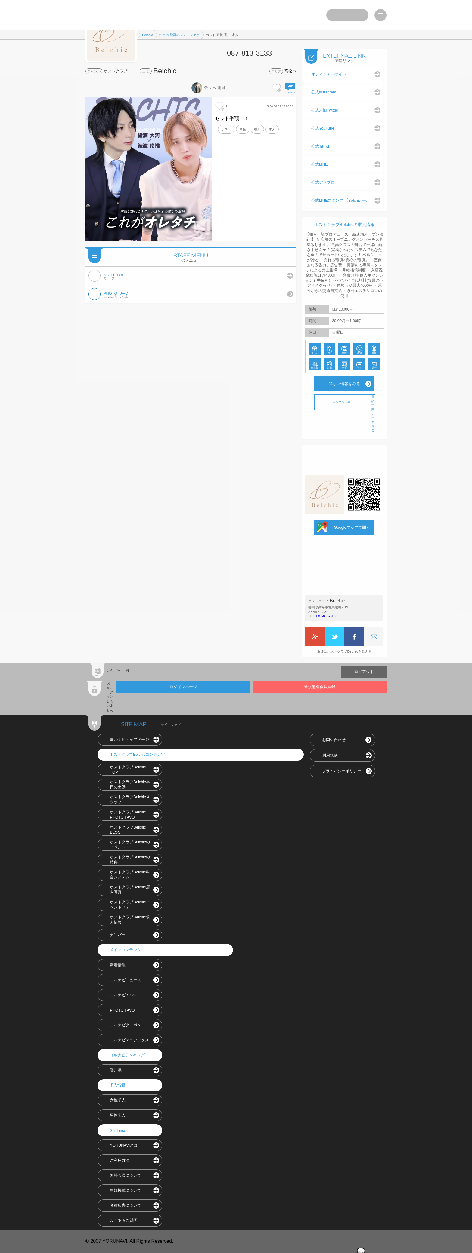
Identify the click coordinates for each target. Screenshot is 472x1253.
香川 (257, 129)
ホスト (226, 129)
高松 (242, 129)
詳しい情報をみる (344, 383)
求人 (272, 129)
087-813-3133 (326, 616)
